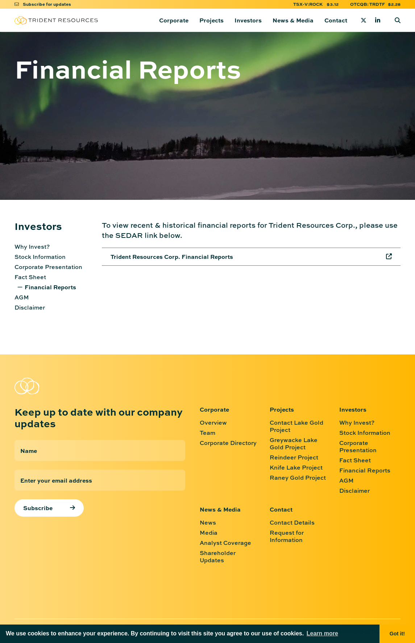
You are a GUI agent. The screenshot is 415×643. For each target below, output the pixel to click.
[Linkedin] (377, 20)
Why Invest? (32, 247)
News (208, 522)
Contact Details (292, 522)
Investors (248, 20)
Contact (335, 20)
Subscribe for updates (42, 4)
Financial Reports (50, 287)
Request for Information (287, 536)
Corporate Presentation (48, 267)
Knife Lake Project (296, 467)
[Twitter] (363, 20)
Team (207, 433)
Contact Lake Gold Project (296, 426)
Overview (213, 422)
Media (208, 533)
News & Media (293, 20)
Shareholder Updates (218, 556)
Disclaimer (29, 307)
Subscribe (38, 508)
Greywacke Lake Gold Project (294, 443)
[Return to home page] (56, 20)
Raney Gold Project (298, 478)
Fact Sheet (30, 277)
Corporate (173, 20)
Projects (211, 20)
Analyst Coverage (225, 543)
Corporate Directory (228, 443)
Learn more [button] (322, 633)
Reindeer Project (294, 457)
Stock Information (40, 257)
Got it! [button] (397, 633)
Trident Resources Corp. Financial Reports (172, 256)
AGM (21, 297)
